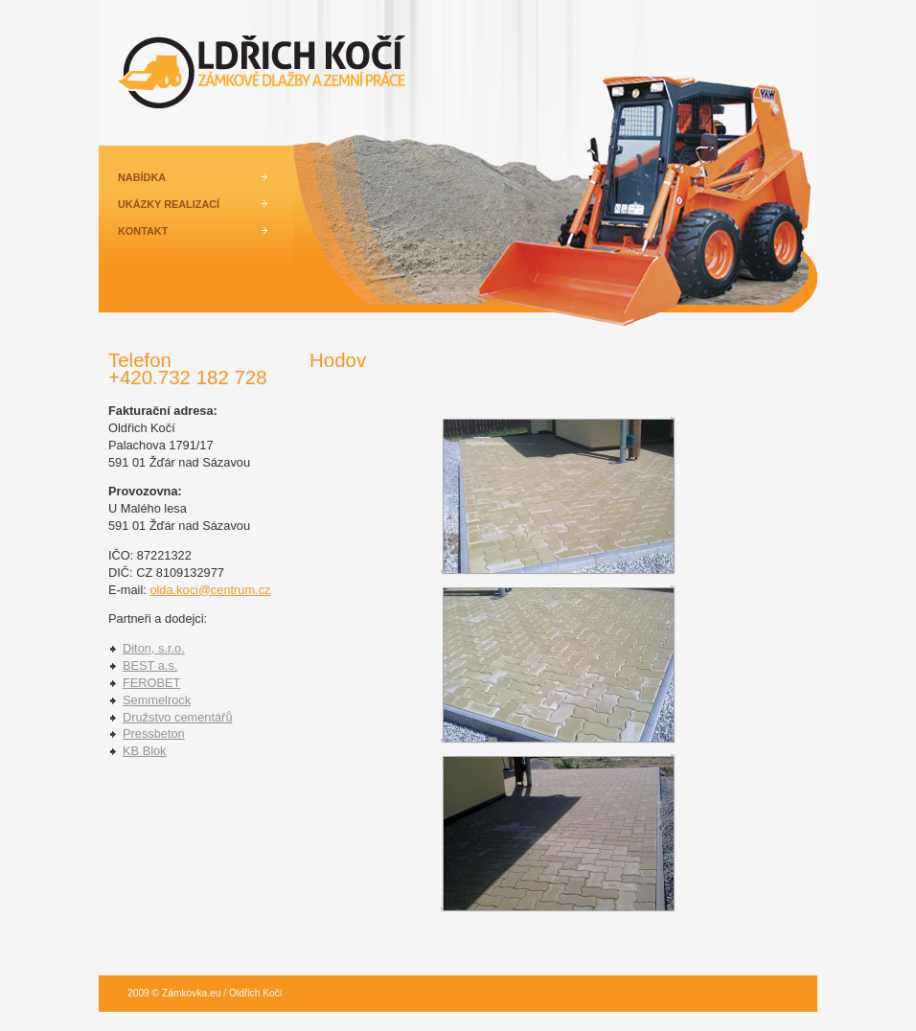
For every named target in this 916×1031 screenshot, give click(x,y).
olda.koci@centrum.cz (209, 590)
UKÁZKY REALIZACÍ (168, 204)
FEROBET (151, 683)
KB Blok (145, 751)
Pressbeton (154, 733)
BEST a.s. (150, 665)
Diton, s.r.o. (154, 648)
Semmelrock (157, 700)
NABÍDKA (142, 177)
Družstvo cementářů (178, 717)
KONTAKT (143, 231)
